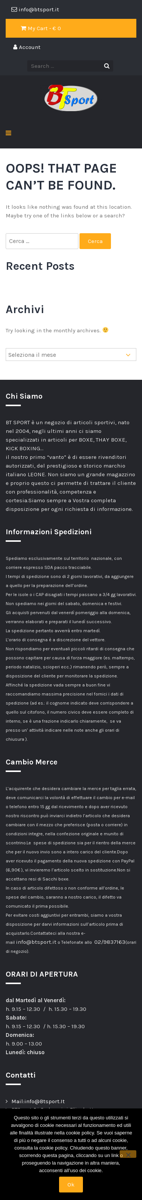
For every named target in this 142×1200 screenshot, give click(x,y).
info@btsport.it (36, 942)
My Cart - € (41, 28)
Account (27, 47)
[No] (128, 1154)
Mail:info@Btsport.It (38, 1101)
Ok (71, 1184)
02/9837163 (109, 942)
